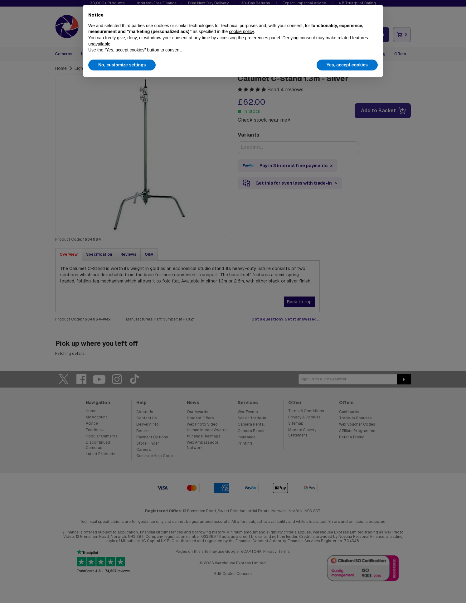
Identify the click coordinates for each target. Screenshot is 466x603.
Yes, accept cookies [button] (347, 64)
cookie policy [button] (241, 31)
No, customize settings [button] (122, 64)
